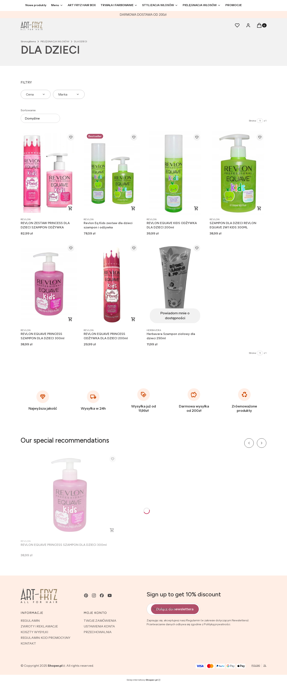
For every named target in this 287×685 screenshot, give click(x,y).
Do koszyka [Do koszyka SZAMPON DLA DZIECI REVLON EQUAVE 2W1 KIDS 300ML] (259, 208)
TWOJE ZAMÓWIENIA (100, 620)
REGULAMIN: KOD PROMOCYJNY (45, 638)
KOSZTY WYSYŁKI (34, 632)
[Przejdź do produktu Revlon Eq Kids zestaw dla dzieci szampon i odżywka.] (112, 173)
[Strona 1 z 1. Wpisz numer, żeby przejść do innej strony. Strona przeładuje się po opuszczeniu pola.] (260, 121)
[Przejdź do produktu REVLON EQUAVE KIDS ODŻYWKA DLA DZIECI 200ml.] (175, 173)
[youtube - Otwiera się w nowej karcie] (109, 595)
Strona (252, 120)
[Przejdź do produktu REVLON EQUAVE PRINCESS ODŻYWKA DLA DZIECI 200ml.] (112, 284)
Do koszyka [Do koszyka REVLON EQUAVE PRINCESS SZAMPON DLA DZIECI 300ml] (70, 319)
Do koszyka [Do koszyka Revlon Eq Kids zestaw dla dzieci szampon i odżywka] (133, 208)
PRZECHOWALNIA (98, 632)
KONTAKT (28, 643)
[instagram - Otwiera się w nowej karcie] (94, 595)
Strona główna (28, 41)
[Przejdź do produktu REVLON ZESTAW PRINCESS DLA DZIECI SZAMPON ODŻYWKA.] (49, 173)
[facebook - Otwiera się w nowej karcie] (101, 595)
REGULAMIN (30, 620)
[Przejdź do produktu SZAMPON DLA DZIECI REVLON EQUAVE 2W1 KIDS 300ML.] (238, 173)
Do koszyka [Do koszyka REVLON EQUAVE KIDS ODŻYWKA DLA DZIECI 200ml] (196, 208)
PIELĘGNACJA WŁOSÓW (55, 41)
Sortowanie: (28, 110)
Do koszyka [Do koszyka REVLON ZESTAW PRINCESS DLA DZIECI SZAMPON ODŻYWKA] (70, 208)
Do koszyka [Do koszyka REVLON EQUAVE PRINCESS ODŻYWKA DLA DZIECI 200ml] (133, 319)
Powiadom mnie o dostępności (175, 315)
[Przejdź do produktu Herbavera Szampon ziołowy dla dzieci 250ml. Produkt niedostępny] (175, 284)
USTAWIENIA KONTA (99, 626)
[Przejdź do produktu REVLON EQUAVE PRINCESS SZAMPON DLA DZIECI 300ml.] (49, 284)
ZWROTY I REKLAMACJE (39, 626)
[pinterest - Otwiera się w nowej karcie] (86, 595)
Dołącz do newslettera (174, 609)
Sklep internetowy (142, 679)
